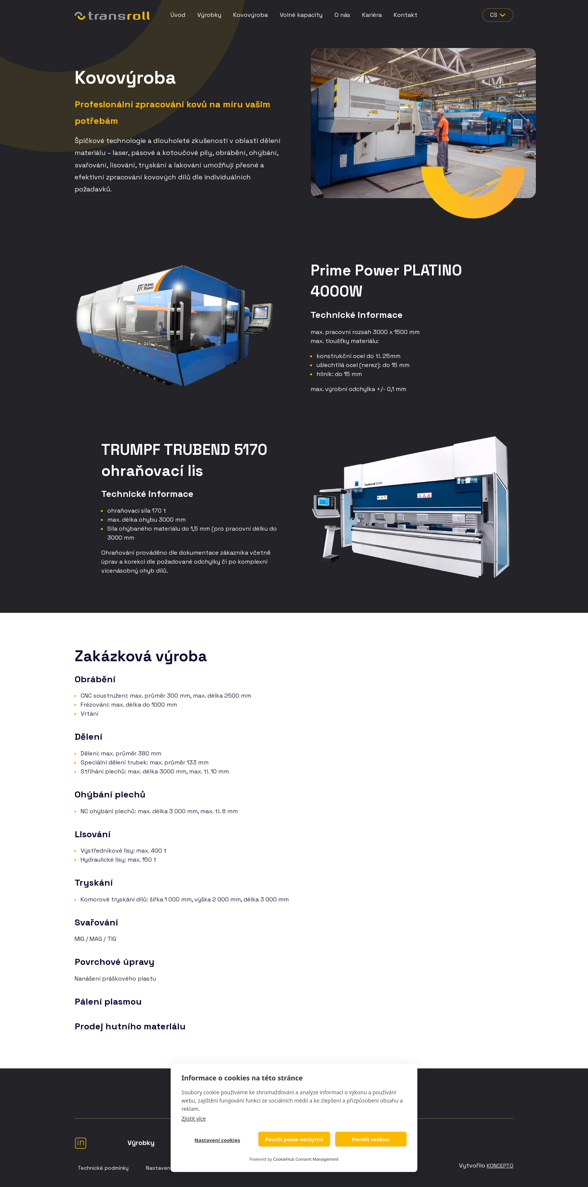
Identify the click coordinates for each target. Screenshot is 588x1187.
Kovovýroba (250, 15)
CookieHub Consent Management (306, 1159)
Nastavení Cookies (169, 1167)
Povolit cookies (370, 1139)
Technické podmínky (103, 1167)
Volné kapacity (301, 15)
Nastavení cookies (217, 1140)
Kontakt (405, 15)
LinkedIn (81, 1143)
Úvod (178, 15)
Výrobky (209, 15)
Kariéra (372, 15)
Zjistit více (194, 1118)
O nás (342, 15)
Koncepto (500, 1165)
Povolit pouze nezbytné (294, 1139)
